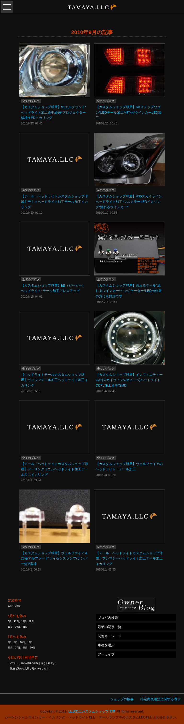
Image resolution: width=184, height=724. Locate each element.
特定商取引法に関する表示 (160, 699)
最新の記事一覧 (109, 627)
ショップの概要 (122, 699)
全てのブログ (31, 101)
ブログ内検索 (108, 618)
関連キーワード (109, 636)
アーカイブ (106, 654)
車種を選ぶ (106, 645)
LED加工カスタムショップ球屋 (91, 711)
